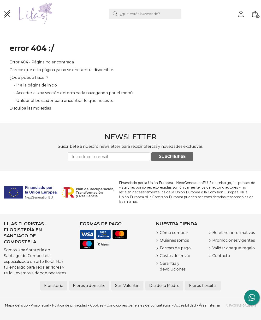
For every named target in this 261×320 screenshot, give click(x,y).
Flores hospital (203, 285)
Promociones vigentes (233, 240)
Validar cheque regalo (233, 248)
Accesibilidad (185, 305)
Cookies (96, 305)
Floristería (53, 285)
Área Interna (209, 305)
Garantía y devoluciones (172, 266)
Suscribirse (172, 156)
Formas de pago (175, 248)
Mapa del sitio (16, 305)
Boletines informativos (233, 232)
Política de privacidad (69, 305)
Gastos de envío (175, 255)
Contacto (221, 255)
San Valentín (127, 285)
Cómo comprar (174, 232)
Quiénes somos (174, 240)
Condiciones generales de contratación (139, 305)
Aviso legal (40, 305)
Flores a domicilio (89, 285)
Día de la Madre (164, 285)
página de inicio (42, 85)
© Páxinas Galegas (241, 305)
